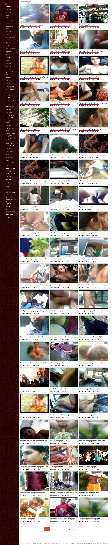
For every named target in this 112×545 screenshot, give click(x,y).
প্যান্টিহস (8, 75)
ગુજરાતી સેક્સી (9, 209)
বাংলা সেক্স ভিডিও (10, 118)
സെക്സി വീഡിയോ (11, 146)
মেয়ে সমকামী (9, 51)
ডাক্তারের (8, 80)
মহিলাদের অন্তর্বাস (10, 86)
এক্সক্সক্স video (9, 154)
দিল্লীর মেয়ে (8, 18)
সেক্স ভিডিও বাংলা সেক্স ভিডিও (11, 121)
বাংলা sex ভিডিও (10, 163)
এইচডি (7, 46)
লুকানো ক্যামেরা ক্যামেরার (9, 27)
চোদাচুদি (8, 182)
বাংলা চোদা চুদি (9, 151)
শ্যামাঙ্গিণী (8, 34)
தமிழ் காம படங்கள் (10, 109)
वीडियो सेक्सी (8, 179)
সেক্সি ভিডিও (9, 171)
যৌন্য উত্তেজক (9, 43)
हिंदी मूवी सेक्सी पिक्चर (10, 197)
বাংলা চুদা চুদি (9, 148)
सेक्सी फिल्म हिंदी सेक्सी (10, 174)
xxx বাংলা (8, 203)
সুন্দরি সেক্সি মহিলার (10, 49)
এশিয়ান (7, 15)
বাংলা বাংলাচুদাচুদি (10, 115)
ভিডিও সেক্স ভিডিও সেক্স (10, 193)
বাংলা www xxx (10, 106)
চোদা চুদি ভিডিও (9, 136)
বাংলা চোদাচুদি (9, 176)
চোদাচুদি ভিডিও (9, 139)
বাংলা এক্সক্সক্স (9, 112)
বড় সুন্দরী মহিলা (9, 21)
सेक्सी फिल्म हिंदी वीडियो (10, 168)
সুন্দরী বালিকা (9, 12)
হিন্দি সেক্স (8, 217)
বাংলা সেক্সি (8, 125)
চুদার (7, 189)
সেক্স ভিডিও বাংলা (10, 98)
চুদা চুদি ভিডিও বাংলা (10, 211)
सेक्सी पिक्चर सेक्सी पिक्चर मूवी (11, 200)
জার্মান (7, 40)
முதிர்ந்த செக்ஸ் (9, 166)
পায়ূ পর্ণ (7, 160)
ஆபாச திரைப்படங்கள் (9, 142)
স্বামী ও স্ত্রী (8, 54)
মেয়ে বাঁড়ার (8, 69)
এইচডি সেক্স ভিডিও (10, 133)
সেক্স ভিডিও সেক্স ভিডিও (10, 129)
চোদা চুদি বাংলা (9, 104)
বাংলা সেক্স (8, 9)
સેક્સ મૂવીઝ (8, 206)
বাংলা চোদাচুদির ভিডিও (11, 101)
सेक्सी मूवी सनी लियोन (10, 214)
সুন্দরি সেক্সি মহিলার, (10, 37)
